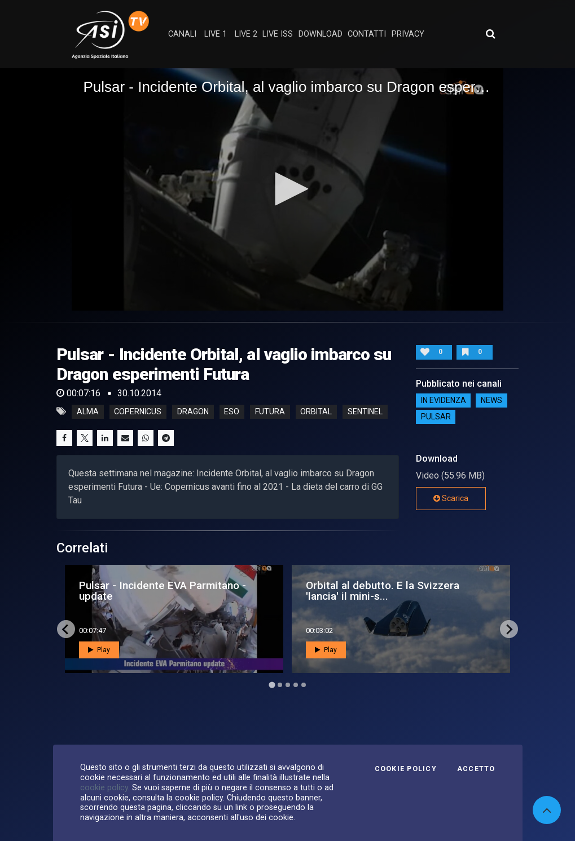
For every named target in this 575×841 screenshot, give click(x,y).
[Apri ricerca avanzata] (490, 34)
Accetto (476, 768)
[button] (288, 189)
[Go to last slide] (66, 629)
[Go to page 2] (280, 685)
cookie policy (104, 787)
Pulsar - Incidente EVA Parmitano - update (162, 591)
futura (270, 411)
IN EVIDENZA (443, 400)
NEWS (491, 400)
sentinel (365, 411)
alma (88, 411)
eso (231, 411)
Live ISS (277, 34)
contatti (367, 34)
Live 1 (215, 34)
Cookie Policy (406, 768)
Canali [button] (182, 34)
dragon (193, 411)
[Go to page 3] (288, 685)
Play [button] (99, 650)
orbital (316, 411)
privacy (408, 34)
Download (321, 34)
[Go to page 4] (295, 685)
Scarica (450, 498)
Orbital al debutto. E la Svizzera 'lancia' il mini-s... (382, 591)
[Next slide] (509, 629)
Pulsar (436, 416)
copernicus (137, 411)
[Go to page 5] (303, 685)
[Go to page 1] (272, 685)
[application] (287, 189)
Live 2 (246, 34)
